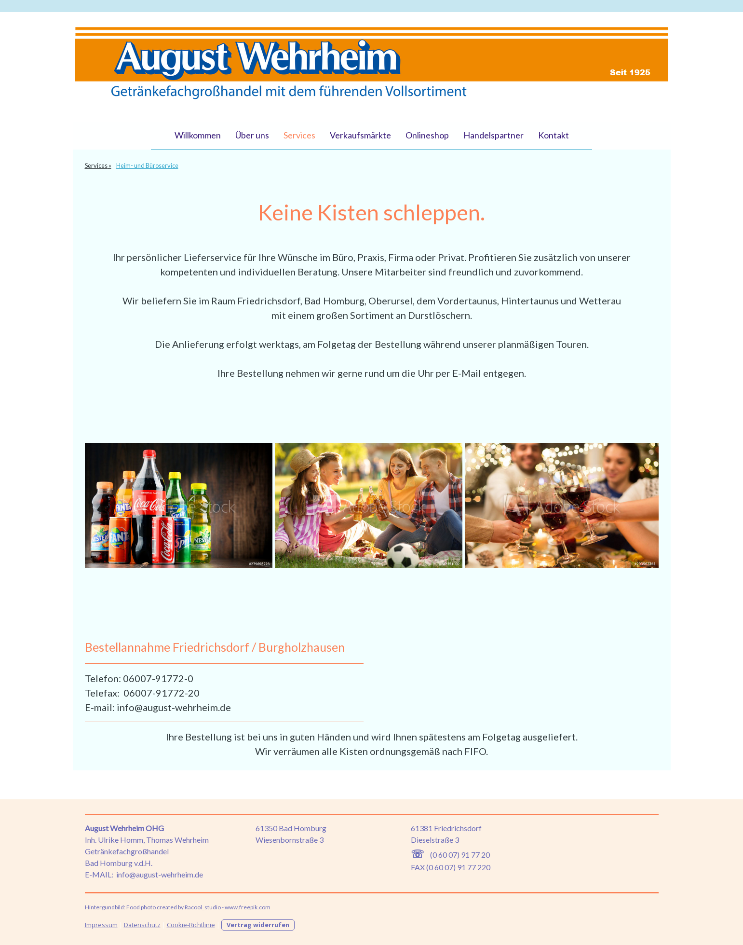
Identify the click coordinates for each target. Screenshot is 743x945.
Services (299, 135)
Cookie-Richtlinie (191, 924)
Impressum (101, 924)
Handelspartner (493, 135)
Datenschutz (142, 924)
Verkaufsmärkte (360, 135)
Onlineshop (427, 135)
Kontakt (553, 135)
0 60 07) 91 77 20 (461, 854)
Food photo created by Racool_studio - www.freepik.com (198, 907)
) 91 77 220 (471, 867)
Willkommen (198, 135)
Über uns (252, 135)
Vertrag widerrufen (258, 924)
